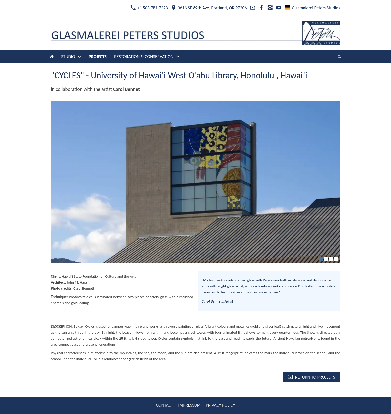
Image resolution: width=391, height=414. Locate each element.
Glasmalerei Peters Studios (312, 8)
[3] (331, 259)
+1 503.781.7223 (149, 8)
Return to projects (311, 377)
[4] (336, 259)
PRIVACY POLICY (220, 405)
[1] (321, 259)
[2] (326, 259)
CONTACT (164, 405)
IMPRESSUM (189, 405)
